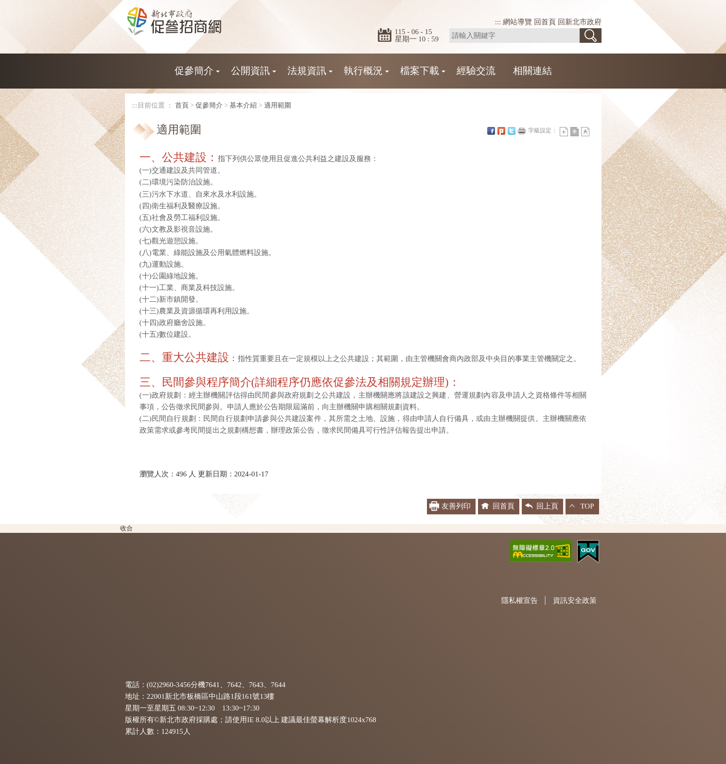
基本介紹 (243, 105)
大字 (585, 131)
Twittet (511, 131)
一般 (574, 131)
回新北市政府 (580, 22)
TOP (587, 506)
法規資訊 (306, 71)
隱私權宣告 (519, 600)
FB (491, 131)
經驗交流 (476, 71)
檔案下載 (419, 71)
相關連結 (532, 71)
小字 (564, 131)
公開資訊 (250, 71)
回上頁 (547, 506)
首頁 (182, 105)
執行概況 (363, 71)
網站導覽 (517, 22)
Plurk (501, 131)
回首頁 (545, 22)
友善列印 (522, 131)
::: (498, 22)
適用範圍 (277, 105)
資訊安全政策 (575, 600)
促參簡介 (194, 71)
